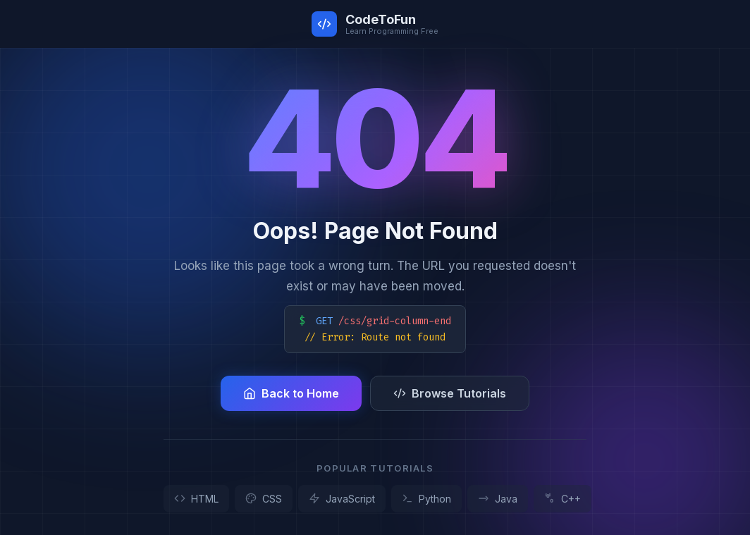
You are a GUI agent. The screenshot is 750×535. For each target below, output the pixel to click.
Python (426, 499)
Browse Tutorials (449, 393)
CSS (263, 499)
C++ (562, 499)
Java (497, 499)
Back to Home (291, 393)
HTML (196, 499)
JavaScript (342, 499)
